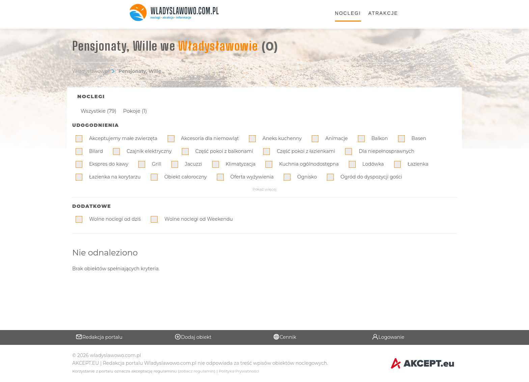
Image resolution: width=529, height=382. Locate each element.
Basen (419, 138)
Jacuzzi (193, 164)
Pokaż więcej (264, 189)
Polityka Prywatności (239, 371)
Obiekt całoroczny (185, 177)
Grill (156, 164)
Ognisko (307, 177)
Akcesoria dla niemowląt (210, 138)
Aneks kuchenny (282, 138)
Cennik (284, 336)
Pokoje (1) (135, 111)
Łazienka (418, 164)
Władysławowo (90, 71)
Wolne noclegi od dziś (115, 219)
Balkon (379, 138)
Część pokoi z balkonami (224, 151)
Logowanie (388, 336)
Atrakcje (383, 13)
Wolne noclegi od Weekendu (198, 219)
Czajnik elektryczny (149, 151)
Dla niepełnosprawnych (386, 151)
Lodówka (373, 164)
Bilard (96, 151)
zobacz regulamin (196, 371)
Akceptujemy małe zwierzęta (123, 138)
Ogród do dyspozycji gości (371, 177)
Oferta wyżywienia (252, 177)
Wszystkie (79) (98, 111)
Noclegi (348, 13)
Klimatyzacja (241, 164)
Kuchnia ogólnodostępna (309, 164)
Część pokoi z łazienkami (306, 151)
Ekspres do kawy (108, 164)
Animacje (336, 138)
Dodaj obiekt (193, 336)
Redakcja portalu (99, 336)
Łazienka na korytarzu (115, 177)
